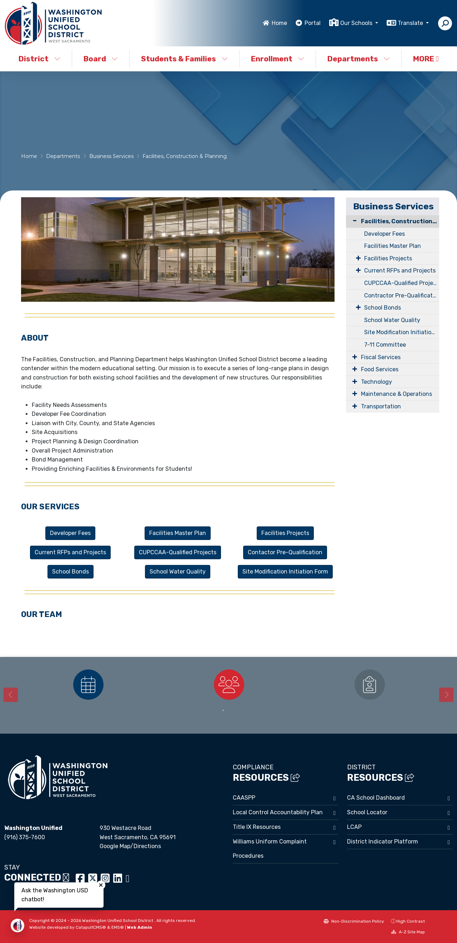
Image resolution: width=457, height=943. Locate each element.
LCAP (354, 827)
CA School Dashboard (376, 797)
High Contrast (410, 921)
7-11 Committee (385, 344)
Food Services (379, 369)
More (426, 58)
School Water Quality (392, 320)
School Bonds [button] (70, 571)
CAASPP (244, 797)
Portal (313, 23)
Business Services (111, 156)
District (39, 58)
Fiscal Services (381, 357)
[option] (88, 684)
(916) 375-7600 (24, 837)
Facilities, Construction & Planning (184, 156)
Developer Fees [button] (70, 533)
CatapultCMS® (91, 927)
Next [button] (446, 695)
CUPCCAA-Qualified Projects (401, 283)
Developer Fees (384, 233)
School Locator (367, 812)
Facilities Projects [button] (285, 533)
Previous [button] (11, 695)
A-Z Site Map (408, 931)
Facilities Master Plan (392, 246)
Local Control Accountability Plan (278, 812)
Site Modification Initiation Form (401, 332)
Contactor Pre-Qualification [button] (285, 552)
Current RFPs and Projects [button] (70, 552)
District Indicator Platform (382, 841)
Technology (376, 381)
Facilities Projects (388, 258)
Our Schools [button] (357, 23)
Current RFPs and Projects (400, 270)
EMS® (117, 927)
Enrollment (277, 58)
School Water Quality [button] (178, 571)
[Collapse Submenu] (353, 220)
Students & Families (184, 58)
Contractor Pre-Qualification (401, 295)
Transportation (381, 406)
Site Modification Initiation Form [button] (285, 571)
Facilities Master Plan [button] (177, 533)
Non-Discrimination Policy (353, 921)
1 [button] (223, 710)
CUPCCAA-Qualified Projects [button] (177, 552)
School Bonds (382, 307)
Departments (358, 58)
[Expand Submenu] (355, 258)
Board (101, 58)
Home (279, 23)
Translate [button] (411, 23)
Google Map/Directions (130, 846)
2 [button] (233, 710)
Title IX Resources (257, 827)
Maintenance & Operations (396, 394)
